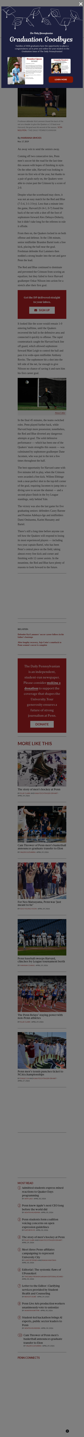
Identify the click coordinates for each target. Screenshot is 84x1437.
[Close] (81, 3)
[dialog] (42, 718)
